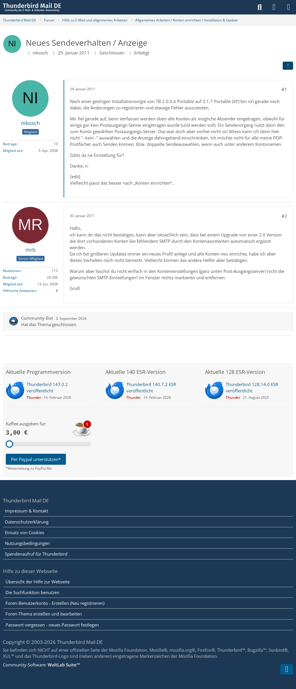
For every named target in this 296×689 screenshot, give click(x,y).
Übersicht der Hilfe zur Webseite (37, 582)
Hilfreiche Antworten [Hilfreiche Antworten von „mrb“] (19, 290)
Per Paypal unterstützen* (36, 459)
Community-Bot (37, 318)
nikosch (40, 53)
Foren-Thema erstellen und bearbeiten (43, 614)
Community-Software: (41, 665)
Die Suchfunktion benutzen (32, 592)
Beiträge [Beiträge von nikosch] (10, 144)
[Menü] (288, 7)
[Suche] (259, 7)
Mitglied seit (13, 150)
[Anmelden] (274, 7)
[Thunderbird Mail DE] (32, 7)
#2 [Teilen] (284, 216)
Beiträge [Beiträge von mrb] (10, 277)
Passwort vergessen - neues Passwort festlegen (52, 625)
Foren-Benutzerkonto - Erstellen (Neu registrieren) (54, 603)
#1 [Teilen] (284, 89)
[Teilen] (288, 66)
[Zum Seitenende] (286, 669)
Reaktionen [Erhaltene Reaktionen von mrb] (12, 270)
